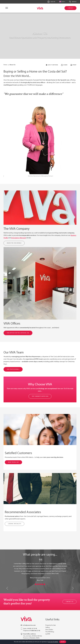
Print (73, 65)
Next (72, 588)
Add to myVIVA (52, 65)
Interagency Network (18, 238)
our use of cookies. (53, 641)
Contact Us (69, 601)
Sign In (51, 2)
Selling (47, 627)
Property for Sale (50, 625)
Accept (63, 641)
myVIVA (47, 634)
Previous (7, 588)
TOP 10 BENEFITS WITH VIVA (40, 396)
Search (72, 1)
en (61, 1)
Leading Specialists (14, 523)
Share (64, 65)
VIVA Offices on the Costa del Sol (18, 333)
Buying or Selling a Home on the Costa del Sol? (35, 71)
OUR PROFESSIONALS (13, 369)
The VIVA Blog (49, 632)
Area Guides (49, 629)
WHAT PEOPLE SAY (13, 462)
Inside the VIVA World (14, 243)
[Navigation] (6, 8)
